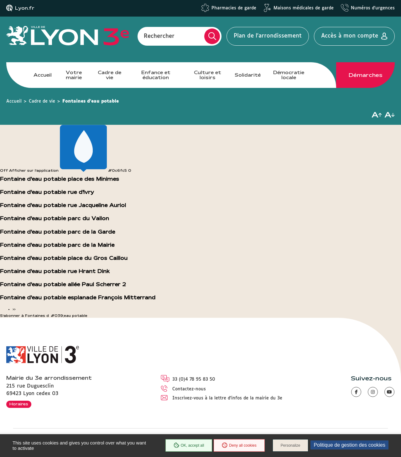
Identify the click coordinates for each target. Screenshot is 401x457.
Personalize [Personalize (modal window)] (290, 445)
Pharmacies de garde (233, 8)
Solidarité (248, 75)
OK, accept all (189, 445)
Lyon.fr (24, 8)
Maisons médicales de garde (303, 8)
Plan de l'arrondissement (268, 36)
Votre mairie (74, 75)
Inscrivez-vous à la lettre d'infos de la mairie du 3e (227, 398)
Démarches (366, 75)
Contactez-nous (189, 389)
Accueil (43, 75)
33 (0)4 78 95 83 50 (193, 379)
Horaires (18, 404)
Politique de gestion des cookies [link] (349, 445)
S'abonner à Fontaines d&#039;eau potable (43, 315)
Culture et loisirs (207, 75)
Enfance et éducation (155, 75)
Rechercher (159, 36)
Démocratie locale (288, 75)
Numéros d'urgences (373, 8)
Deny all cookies (239, 445)
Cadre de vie (109, 75)
